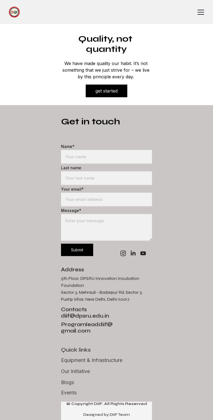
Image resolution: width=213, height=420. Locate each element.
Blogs (67, 383)
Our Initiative (75, 372)
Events (69, 393)
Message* (71, 210)
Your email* (72, 189)
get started (106, 91)
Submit (77, 250)
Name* (68, 146)
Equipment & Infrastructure (91, 360)
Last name (71, 168)
